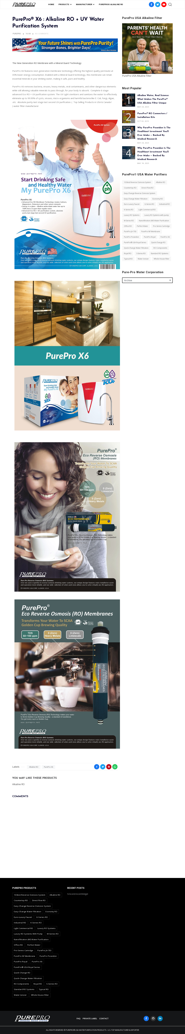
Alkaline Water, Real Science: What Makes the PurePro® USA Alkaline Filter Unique (153, 99)
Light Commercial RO (147, 209)
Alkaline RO (33, 767)
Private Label (90, 1018)
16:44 (28, 34)
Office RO (128, 226)
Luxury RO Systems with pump (156, 215)
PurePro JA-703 (130, 231)
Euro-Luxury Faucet (131, 204)
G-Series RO (149, 204)
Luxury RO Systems (131, 215)
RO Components (160, 248)
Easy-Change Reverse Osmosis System (139, 193)
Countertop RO (130, 188)
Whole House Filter (161, 259)
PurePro (17, 34)
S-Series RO (141, 253)
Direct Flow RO (147, 188)
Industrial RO (164, 204)
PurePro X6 (48, 767)
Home (51, 4)
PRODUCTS (64, 4)
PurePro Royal (150, 237)
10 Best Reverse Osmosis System (137, 182)
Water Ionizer (143, 259)
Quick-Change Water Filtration (136, 248)
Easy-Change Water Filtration (135, 199)
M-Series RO (129, 220)
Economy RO (157, 199)
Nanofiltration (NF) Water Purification (154, 220)
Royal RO (127, 253)
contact (104, 1018)
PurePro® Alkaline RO (111, 4)
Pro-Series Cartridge (161, 226)
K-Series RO (128, 209)
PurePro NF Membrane (150, 231)
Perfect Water (142, 226)
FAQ (79, 1018)
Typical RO (128, 259)
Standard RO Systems (159, 253)
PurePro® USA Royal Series (135, 242)
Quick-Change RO (158, 242)
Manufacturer (84, 4)
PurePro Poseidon (131, 237)
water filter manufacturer (26, 106)
